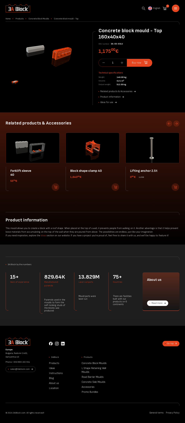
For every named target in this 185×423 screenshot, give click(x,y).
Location (54, 388)
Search (143, 8)
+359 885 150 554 (21, 362)
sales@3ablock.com (20, 369)
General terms (156, 412)
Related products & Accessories (116, 91)
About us (54, 383)
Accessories (88, 387)
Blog (51, 378)
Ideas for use (106, 102)
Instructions (56, 373)
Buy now (136, 62)
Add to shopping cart (55, 187)
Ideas (43, 235)
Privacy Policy (172, 412)
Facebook (51, 343)
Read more (157, 303)
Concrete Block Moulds (39, 19)
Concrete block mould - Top (66, 19)
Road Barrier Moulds (93, 377)
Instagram (57, 343)
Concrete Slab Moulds (93, 382)
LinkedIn (63, 343)
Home (175, 8)
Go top (170, 343)
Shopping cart (164, 8)
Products (20, 19)
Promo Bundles (90, 392)
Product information (110, 96)
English (154, 8)
